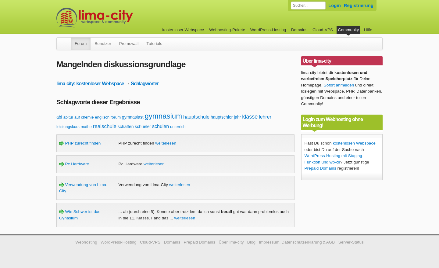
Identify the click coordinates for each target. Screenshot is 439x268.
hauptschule (196, 116)
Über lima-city (231, 242)
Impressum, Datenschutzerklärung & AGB (297, 242)
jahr (237, 117)
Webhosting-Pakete (227, 30)
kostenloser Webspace (183, 30)
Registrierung (358, 5)
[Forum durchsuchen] (308, 5)
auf (77, 117)
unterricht (178, 126)
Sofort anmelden (339, 85)
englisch (102, 117)
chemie (87, 117)
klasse (250, 117)
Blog (251, 242)
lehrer (265, 116)
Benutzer (103, 43)
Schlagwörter (145, 83)
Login (334, 5)
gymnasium (163, 116)
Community (348, 30)
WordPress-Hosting (268, 30)
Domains (299, 30)
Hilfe (368, 30)
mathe (86, 126)
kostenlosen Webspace (354, 143)
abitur (68, 117)
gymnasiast (133, 117)
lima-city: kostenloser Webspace (90, 83)
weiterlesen (165, 143)
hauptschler (222, 117)
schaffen (126, 126)
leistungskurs (68, 126)
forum (116, 117)
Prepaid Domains (320, 168)
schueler (143, 126)
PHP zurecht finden (80, 143)
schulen (160, 126)
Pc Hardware (74, 164)
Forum (81, 43)
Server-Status (351, 242)
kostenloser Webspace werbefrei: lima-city (117, 18)
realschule (105, 126)
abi (59, 117)
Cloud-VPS (322, 30)
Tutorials (154, 43)
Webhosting (86, 242)
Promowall (128, 43)
